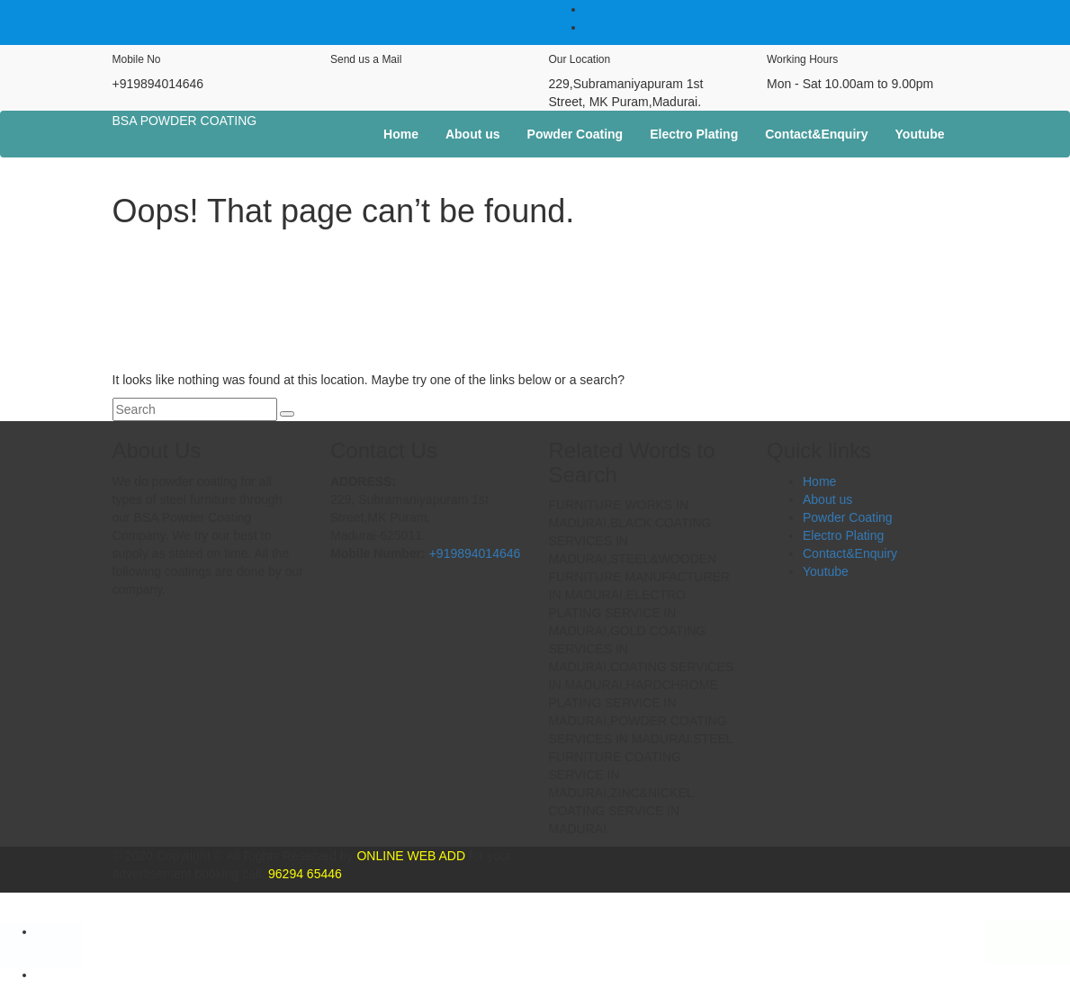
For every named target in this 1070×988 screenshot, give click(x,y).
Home (400, 134)
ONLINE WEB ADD (409, 856)
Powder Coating (575, 134)
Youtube (920, 134)
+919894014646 (475, 553)
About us (472, 134)
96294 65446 (303, 874)
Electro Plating (694, 134)
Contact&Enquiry (816, 134)
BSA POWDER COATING (184, 120)
